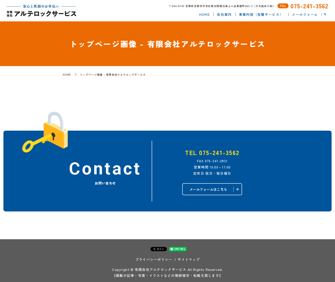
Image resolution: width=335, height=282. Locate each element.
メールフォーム (305, 14)
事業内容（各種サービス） (261, 14)
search (325, 14)
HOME (204, 14)
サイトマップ (189, 259)
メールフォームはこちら (208, 189)
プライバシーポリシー (153, 259)
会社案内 (224, 14)
